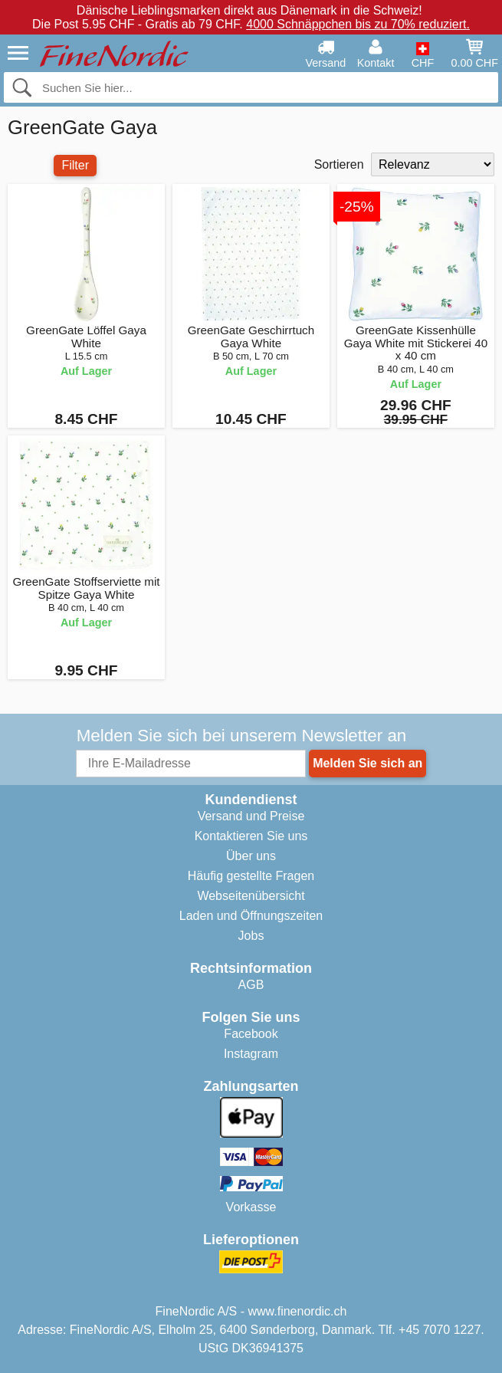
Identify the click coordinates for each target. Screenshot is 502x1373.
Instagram (251, 1053)
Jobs (251, 935)
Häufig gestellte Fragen (251, 875)
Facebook (250, 1033)
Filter (75, 165)
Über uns (251, 855)
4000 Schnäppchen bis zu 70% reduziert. (358, 24)
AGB (251, 984)
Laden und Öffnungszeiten (251, 915)
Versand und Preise (251, 816)
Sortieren (339, 164)
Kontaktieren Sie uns (251, 836)
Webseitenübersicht (250, 895)
